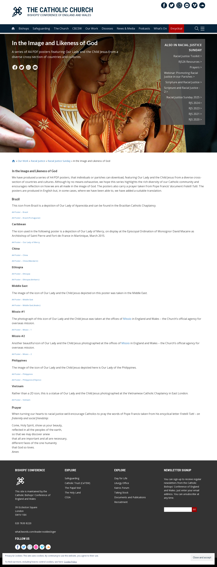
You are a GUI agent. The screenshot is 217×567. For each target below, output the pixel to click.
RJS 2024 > (195, 103)
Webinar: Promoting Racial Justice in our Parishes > (181, 75)
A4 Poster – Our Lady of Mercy (26, 242)
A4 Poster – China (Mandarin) (25, 261)
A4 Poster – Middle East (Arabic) (26, 305)
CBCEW (77, 29)
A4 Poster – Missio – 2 (22, 354)
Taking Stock (121, 492)
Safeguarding (41, 29)
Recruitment (121, 502)
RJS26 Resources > (190, 62)
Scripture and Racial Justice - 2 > (182, 90)
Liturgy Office (121, 483)
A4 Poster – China (20, 255)
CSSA (68, 497)
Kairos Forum (121, 487)
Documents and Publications (130, 497)
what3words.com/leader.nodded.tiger (35, 531)
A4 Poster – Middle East (22, 299)
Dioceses (107, 29)
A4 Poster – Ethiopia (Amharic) (25, 279)
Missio (127, 319)
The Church (61, 29)
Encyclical (176, 29)
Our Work (91, 29)
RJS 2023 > (195, 108)
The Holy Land (73, 492)
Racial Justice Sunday (59, 161)
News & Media (126, 29)
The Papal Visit (73, 487)
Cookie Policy (70, 561)
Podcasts (144, 29)
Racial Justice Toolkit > (187, 56)
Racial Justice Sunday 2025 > (184, 97)
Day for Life (120, 478)
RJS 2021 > (195, 114)
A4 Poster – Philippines (22, 374)
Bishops (24, 29)
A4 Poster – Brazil (20, 212)
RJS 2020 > (195, 119)
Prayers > (196, 67)
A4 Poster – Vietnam (21, 400)
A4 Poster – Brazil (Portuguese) (26, 218)
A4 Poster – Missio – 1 (22, 329)
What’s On (160, 29)
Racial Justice (38, 161)
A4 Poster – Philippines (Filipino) (26, 380)
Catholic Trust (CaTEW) (77, 483)
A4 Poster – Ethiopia (21, 273)
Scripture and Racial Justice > (183, 82)
